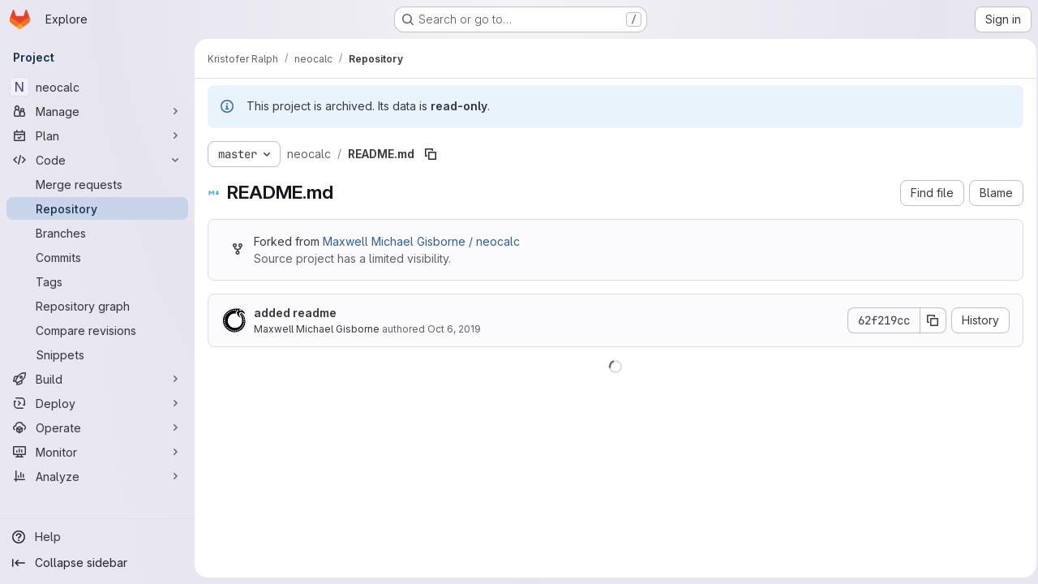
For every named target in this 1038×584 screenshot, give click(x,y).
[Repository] (97, 208)
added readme (295, 313)
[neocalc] (97, 86)
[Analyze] (97, 476)
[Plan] (97, 135)
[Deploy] (97, 403)
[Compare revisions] (97, 330)
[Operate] (97, 427)
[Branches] (97, 232)
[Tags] (97, 281)
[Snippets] (97, 354)
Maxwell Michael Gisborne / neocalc (421, 241)
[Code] (97, 159)
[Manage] (97, 111)
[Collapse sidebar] (97, 563)
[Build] (97, 378)
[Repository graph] (97, 305)
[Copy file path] (431, 154)
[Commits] (97, 257)
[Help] (97, 537)
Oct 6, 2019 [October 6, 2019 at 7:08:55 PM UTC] (454, 329)
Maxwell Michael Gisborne (317, 329)
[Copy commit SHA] (928, 320)
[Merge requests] (97, 184)
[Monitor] (97, 451)
